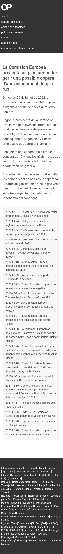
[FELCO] (35, 523)
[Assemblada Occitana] (13, 513)
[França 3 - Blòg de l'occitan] (42, 468)
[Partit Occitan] (43, 502)
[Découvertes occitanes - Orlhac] (27, 485)
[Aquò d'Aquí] (8, 471)
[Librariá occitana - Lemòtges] (28, 489)
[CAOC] (32, 527)
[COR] (44, 523)
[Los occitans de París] (21, 516)
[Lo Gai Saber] (19, 495)
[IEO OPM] (43, 533)
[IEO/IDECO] (44, 475)
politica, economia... (13, 32)
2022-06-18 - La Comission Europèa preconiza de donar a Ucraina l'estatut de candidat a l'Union (29, 265)
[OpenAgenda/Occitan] (13, 537)
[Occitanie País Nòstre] (13, 506)
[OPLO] (4, 530)
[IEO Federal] (32, 537)
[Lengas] (44, 495)
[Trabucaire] (16, 475)
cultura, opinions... (12, 21)
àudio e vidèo (9, 42)
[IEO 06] (51, 527)
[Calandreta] (23, 523)
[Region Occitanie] (38, 540)
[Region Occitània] (41, 509)
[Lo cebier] (28, 502)
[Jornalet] (21, 468)
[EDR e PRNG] (15, 478)
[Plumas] (45, 499)
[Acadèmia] (21, 527)
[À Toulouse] (20, 540)
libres (4, 37)
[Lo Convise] (17, 533)
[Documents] (40, 516)
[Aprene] (29, 530)
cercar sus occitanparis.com (17, 48)
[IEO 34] (41, 527)
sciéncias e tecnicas (13, 27)
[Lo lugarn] (16, 502)
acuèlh (5, 16)
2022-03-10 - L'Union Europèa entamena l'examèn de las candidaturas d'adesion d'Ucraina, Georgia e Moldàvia (28, 367)
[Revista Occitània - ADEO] (26, 499)
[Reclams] (33, 495)
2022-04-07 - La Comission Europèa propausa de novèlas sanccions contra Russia (27, 319)
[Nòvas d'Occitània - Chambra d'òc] (34, 471)
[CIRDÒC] (53, 523)
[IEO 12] (39, 530)
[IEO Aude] (30, 533)
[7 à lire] (5, 533)
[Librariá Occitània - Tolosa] (25, 482)
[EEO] (20, 530)
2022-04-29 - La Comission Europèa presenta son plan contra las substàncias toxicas (29, 306)
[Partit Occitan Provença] (39, 506)
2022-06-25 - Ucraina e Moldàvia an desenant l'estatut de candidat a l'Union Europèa (28, 252)
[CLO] (12, 530)
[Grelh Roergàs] (52, 530)
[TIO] (13, 523)
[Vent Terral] (30, 475)
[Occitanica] (7, 527)
